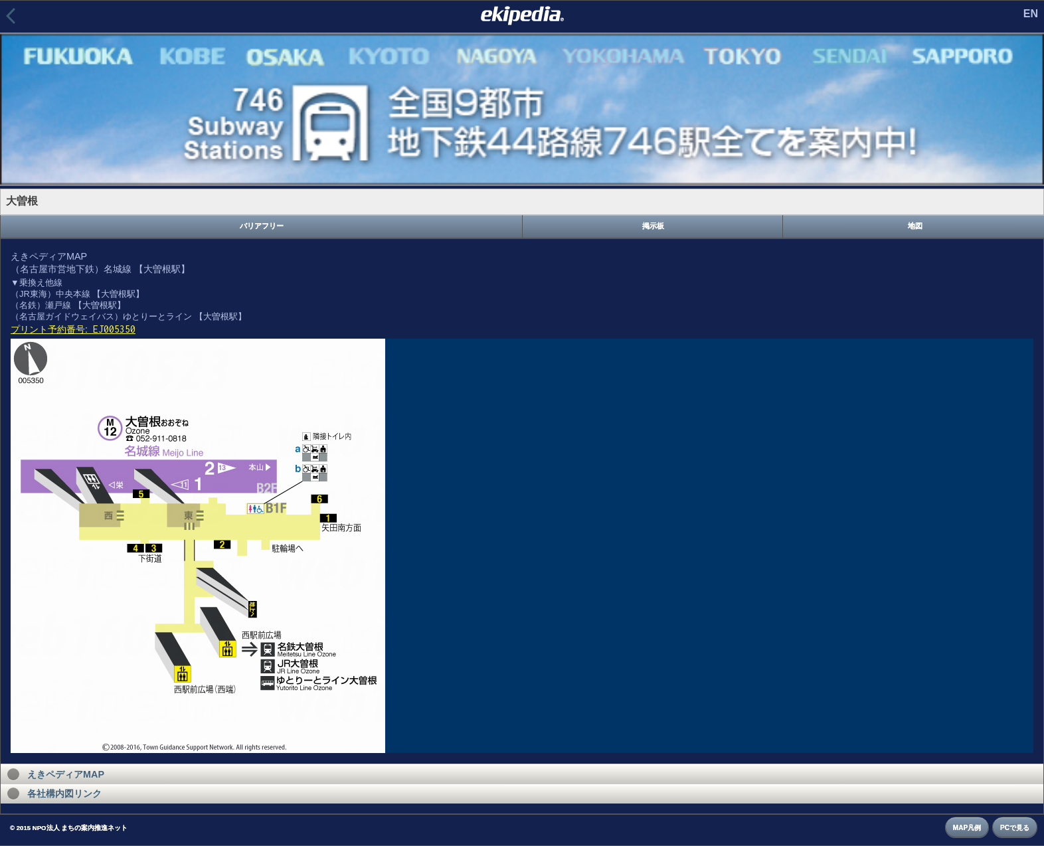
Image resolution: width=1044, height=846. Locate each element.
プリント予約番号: (73, 329)
